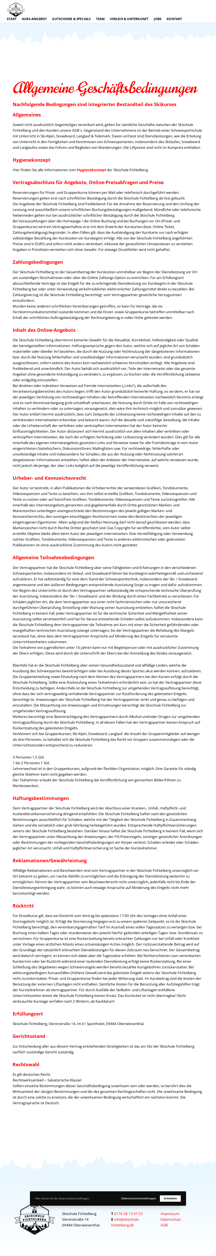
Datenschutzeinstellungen (138, 1198)
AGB (164, 1225)
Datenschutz (171, 1219)
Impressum (170, 1213)
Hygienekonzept (91, 169)
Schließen (170, 1198)
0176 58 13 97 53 (128, 1213)
